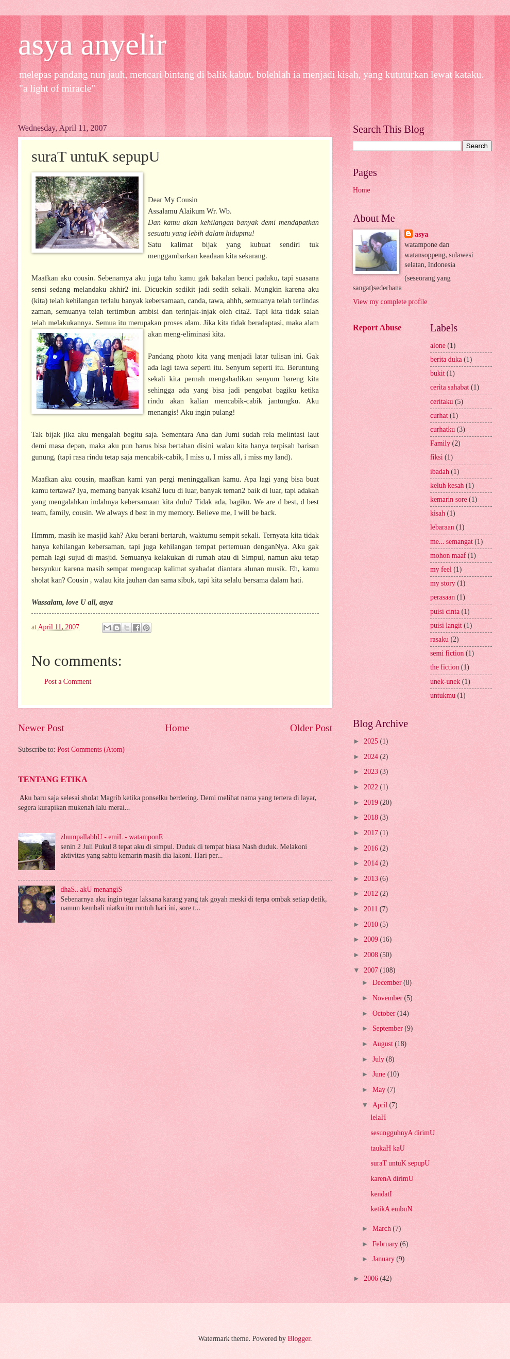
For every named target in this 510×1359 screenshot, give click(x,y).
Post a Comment (67, 681)
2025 (372, 741)
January (384, 1259)
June (379, 1074)
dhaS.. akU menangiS (92, 889)
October (384, 1013)
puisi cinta (445, 611)
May (379, 1089)
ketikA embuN (391, 1209)
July (379, 1059)
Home (177, 727)
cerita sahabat (449, 387)
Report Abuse (377, 327)
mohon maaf (448, 555)
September (388, 1028)
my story (442, 583)
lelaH (378, 1117)
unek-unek (445, 681)
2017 (372, 833)
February (386, 1244)
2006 (372, 1278)
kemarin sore (448, 499)
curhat (439, 415)
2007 (372, 970)
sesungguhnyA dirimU (402, 1133)
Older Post (311, 727)
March (382, 1228)
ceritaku (441, 401)
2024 (372, 757)
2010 (372, 924)
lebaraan (442, 527)
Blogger (298, 1339)
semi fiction (447, 653)
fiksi (436, 457)
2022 (372, 787)
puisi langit (446, 625)
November (388, 998)
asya (421, 234)
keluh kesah (447, 485)
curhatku (442, 429)
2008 (372, 955)
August (383, 1044)
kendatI (381, 1194)
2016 (372, 848)
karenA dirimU (391, 1178)
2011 (372, 909)
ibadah (439, 471)
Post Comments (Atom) (91, 749)
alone (438, 345)
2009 (372, 939)
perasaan (442, 597)
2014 (372, 863)
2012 (372, 893)
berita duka (446, 359)
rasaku (439, 639)
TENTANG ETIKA (53, 779)
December (387, 982)
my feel (441, 569)
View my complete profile (390, 302)
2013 (372, 879)
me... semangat (451, 541)
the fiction (444, 667)
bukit (437, 373)
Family (440, 443)
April (380, 1105)
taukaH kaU (387, 1148)
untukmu (442, 695)
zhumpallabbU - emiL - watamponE (112, 837)
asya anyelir (92, 44)
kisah (437, 513)
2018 (372, 817)
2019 (372, 802)
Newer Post (41, 727)
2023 (372, 771)
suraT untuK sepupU (400, 1163)
